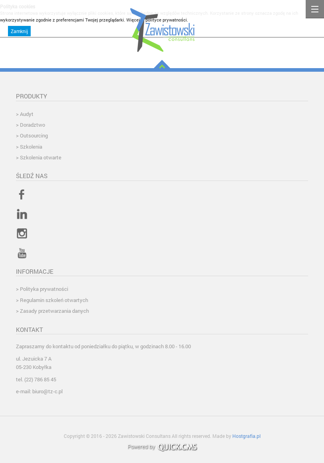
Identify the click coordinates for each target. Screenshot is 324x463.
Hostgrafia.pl (246, 436)
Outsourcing (34, 135)
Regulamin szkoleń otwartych (54, 300)
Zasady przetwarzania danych (54, 310)
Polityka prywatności (44, 288)
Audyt (26, 114)
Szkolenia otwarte (40, 157)
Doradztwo (32, 124)
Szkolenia (31, 146)
